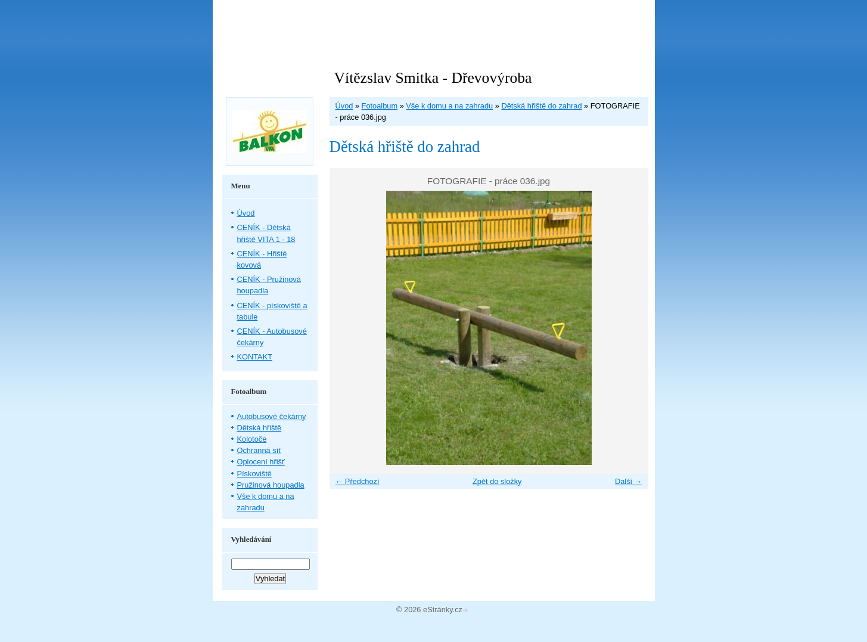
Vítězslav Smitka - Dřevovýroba (433, 77)
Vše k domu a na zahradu (449, 105)
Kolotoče (252, 439)
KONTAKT (255, 356)
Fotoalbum (379, 105)
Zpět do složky (497, 481)
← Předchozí (357, 481)
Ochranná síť (259, 450)
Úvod (344, 105)
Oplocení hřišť (261, 461)
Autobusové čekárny (271, 416)
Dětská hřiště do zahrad (541, 105)
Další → (628, 481)
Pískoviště (254, 473)
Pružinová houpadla (270, 484)
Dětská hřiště (259, 427)
